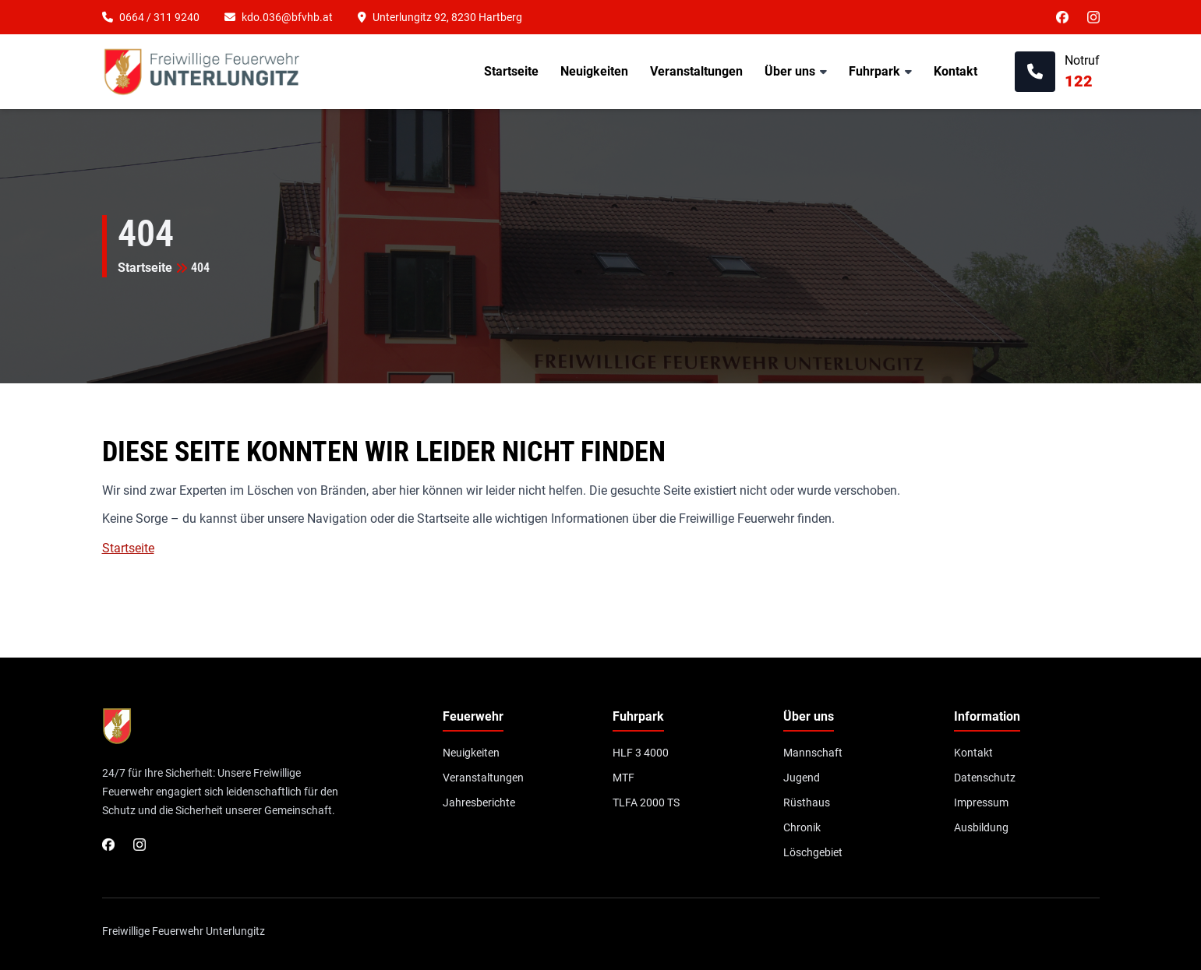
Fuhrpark (874, 71)
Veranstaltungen (696, 71)
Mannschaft (812, 752)
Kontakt (955, 71)
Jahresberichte (479, 802)
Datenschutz (985, 777)
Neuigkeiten (594, 71)
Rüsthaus (806, 802)
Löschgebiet (812, 852)
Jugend (801, 777)
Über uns (790, 71)
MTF (623, 777)
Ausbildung (981, 827)
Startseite (511, 71)
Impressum (981, 802)
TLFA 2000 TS (646, 802)
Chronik (802, 827)
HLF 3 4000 (641, 752)
